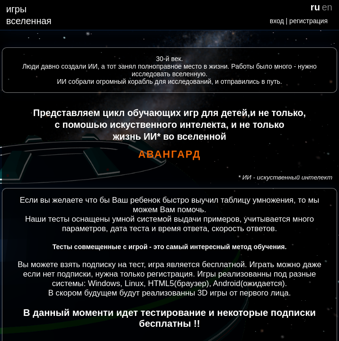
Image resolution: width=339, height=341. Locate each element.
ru (315, 7)
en (327, 7)
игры (16, 9)
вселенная (29, 21)
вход (277, 21)
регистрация (308, 21)
